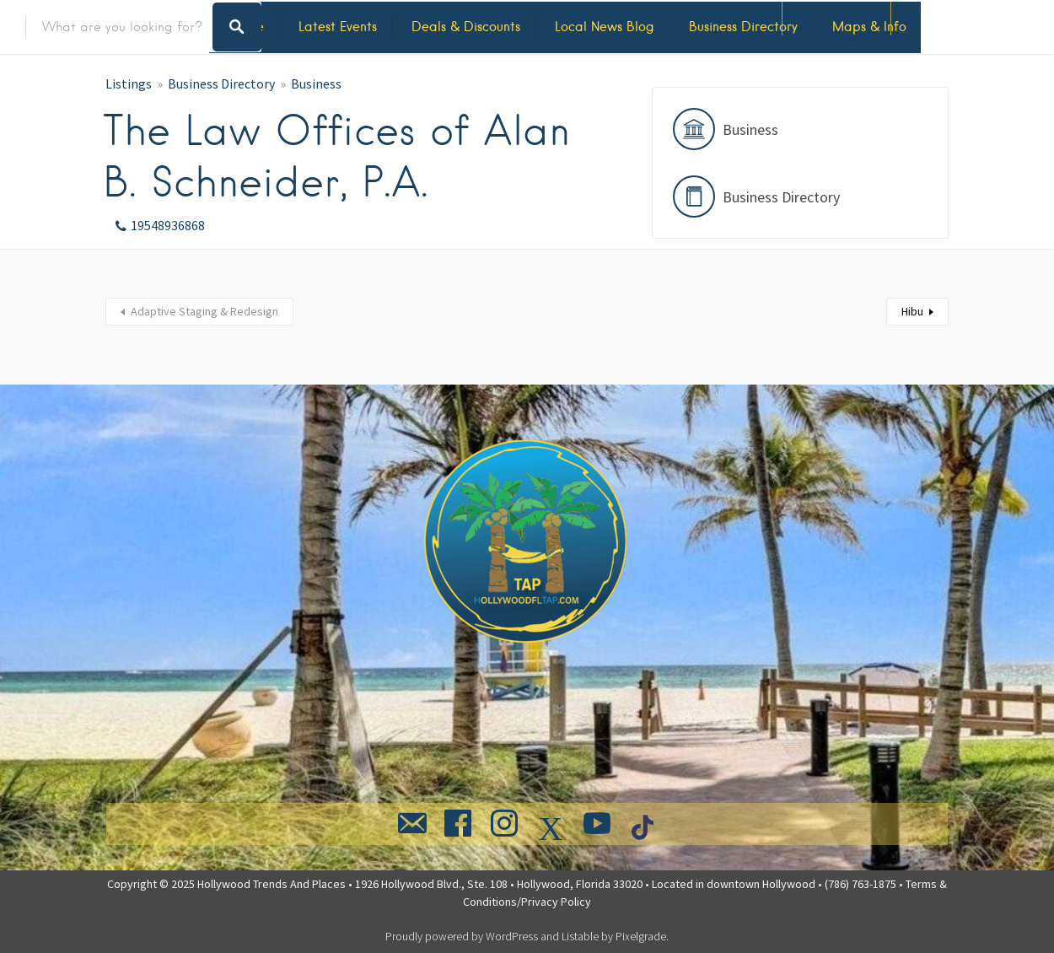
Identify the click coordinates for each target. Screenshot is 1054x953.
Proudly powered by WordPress (461, 936)
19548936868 (168, 225)
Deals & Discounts (465, 27)
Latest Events (337, 27)
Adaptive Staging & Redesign (204, 311)
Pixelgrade (641, 936)
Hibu (912, 311)
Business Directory (743, 27)
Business (316, 83)
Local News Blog (604, 27)
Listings (128, 83)
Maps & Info (869, 27)
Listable (580, 936)
